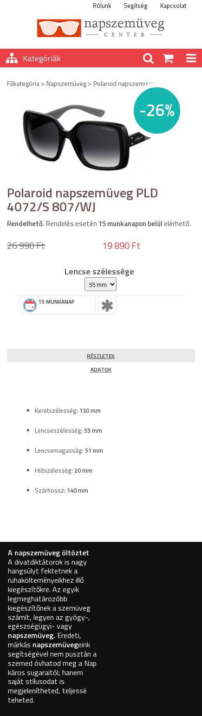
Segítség (136, 5)
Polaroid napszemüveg (125, 83)
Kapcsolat (173, 5)
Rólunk (102, 5)
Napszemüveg (66, 83)
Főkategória (23, 83)
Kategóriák (42, 58)
